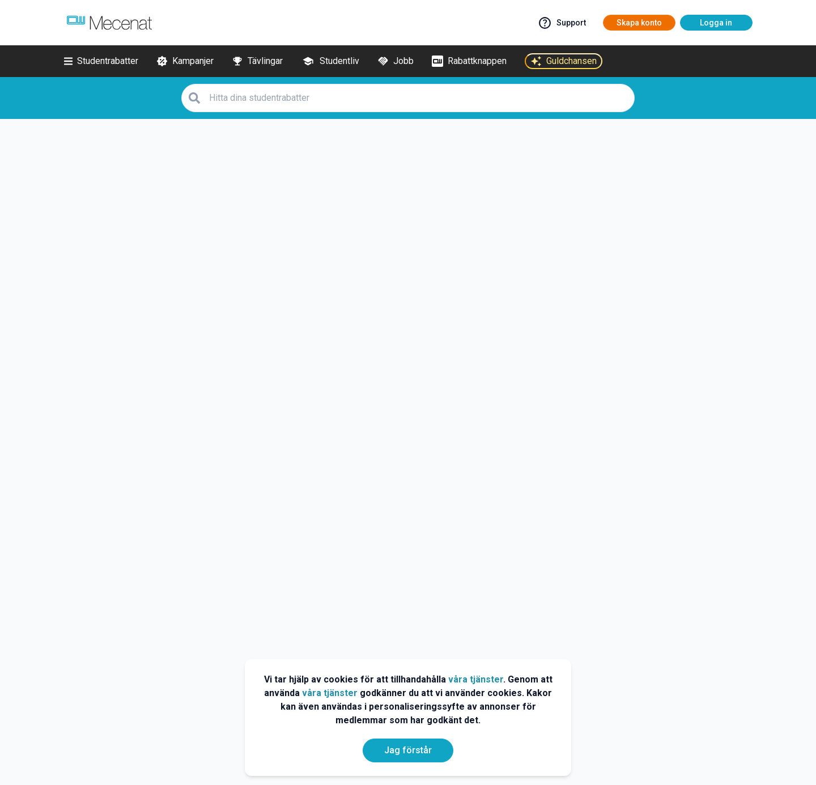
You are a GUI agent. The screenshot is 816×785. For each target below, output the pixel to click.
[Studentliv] (330, 61)
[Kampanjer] (185, 61)
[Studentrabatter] (101, 61)
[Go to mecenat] (109, 22)
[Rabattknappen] (469, 61)
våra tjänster (475, 679)
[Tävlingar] (257, 61)
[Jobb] (395, 61)
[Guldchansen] (563, 61)
